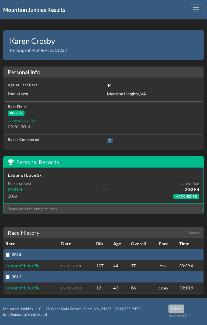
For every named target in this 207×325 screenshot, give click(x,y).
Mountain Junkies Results (34, 9)
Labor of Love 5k (21, 120)
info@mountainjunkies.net (25, 314)
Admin (176, 308)
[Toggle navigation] (196, 9)
